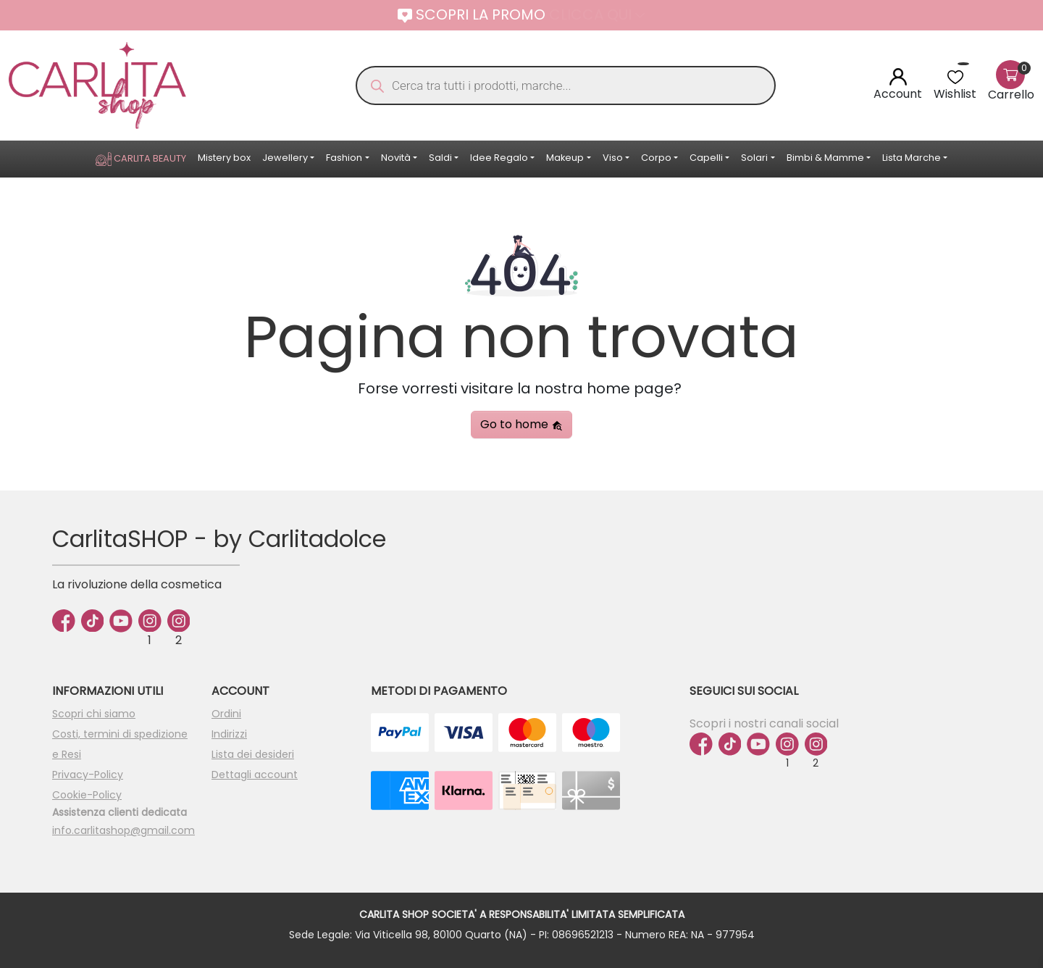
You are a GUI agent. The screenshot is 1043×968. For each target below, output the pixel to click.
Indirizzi (229, 734)
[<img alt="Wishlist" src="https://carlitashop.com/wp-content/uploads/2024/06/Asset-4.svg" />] (955, 76)
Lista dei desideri (252, 754)
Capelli (706, 157)
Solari (754, 157)
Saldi (440, 157)
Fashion (344, 157)
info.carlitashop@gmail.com (123, 830)
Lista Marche (911, 157)
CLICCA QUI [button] (597, 14)
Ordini (226, 713)
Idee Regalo (499, 157)
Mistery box (224, 157)
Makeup (565, 157)
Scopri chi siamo (93, 713)
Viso (613, 157)
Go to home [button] (521, 424)
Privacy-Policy (87, 774)
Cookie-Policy (87, 795)
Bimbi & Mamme (825, 157)
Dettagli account (254, 774)
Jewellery (285, 157)
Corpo (656, 157)
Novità (396, 157)
